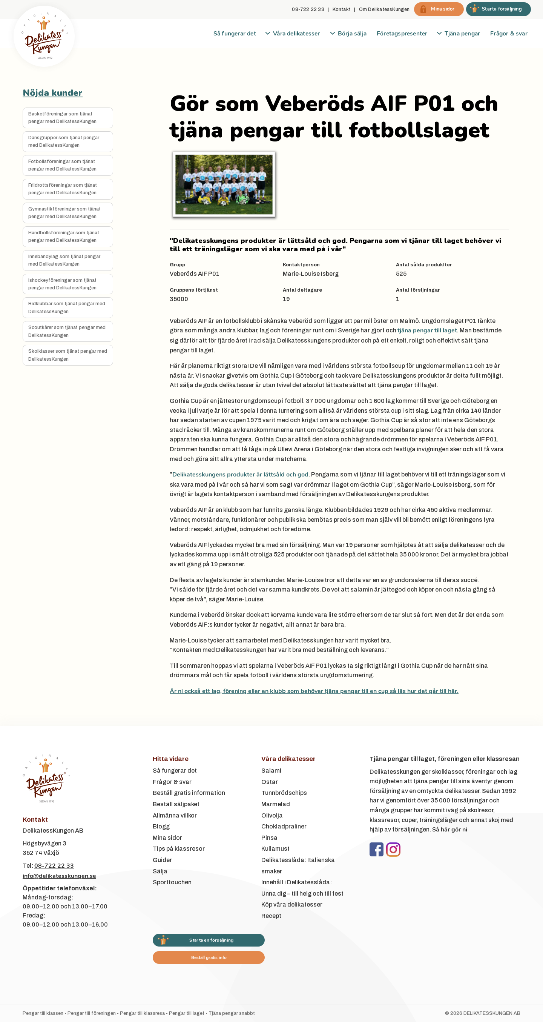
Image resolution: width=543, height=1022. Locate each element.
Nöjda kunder (53, 93)
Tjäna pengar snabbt (232, 1013)
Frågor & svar (509, 33)
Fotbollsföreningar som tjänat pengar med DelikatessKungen (62, 165)
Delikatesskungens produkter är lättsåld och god (240, 474)
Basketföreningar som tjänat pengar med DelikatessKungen (62, 117)
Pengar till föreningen (91, 1013)
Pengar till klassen (43, 1013)
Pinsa (269, 838)
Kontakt (342, 9)
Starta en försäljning (211, 940)
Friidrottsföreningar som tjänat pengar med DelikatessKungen (62, 189)
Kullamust (275, 848)
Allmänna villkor (175, 815)
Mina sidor (167, 838)
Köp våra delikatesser (291, 904)
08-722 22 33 (308, 9)
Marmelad (275, 804)
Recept (271, 916)
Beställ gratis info (209, 957)
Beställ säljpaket (176, 804)
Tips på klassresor (179, 848)
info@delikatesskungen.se (59, 876)
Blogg (161, 826)
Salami (271, 770)
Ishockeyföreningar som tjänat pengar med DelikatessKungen (62, 284)
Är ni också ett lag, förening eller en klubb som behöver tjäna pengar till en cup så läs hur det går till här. (314, 691)
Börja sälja (352, 33)
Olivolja (272, 815)
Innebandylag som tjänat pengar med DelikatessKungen (64, 260)
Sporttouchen (172, 882)
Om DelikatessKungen (384, 9)
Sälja (160, 871)
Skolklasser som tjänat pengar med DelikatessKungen (67, 355)
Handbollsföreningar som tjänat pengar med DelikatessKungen (63, 236)
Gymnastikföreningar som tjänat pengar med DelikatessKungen (64, 212)
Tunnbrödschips (284, 793)
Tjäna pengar (462, 33)
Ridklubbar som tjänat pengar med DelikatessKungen (66, 307)
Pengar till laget (186, 1013)
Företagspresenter (402, 33)
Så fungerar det (234, 33)
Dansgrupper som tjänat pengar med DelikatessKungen (63, 141)
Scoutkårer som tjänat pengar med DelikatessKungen (67, 331)
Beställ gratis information (189, 793)
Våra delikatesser (296, 33)
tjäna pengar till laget (427, 330)
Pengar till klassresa (142, 1013)
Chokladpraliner (284, 826)
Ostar (269, 782)
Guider (162, 860)
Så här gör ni (449, 829)
